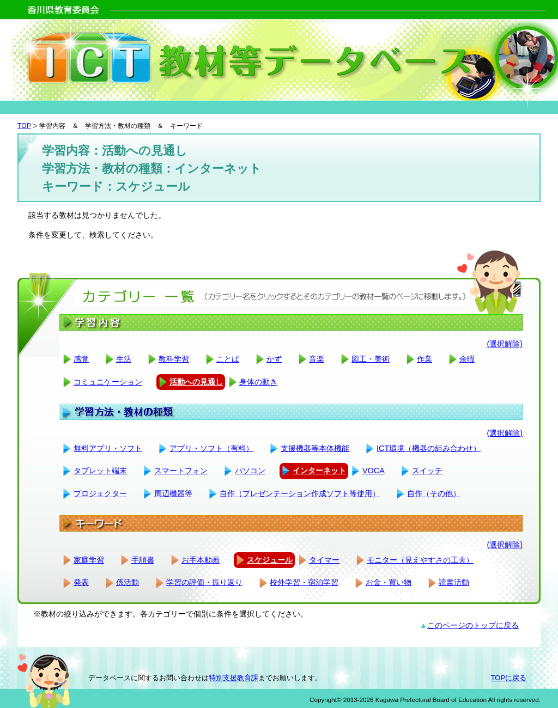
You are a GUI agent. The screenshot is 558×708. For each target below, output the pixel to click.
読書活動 (454, 582)
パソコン (250, 470)
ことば (227, 359)
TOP (24, 126)
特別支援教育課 (233, 678)
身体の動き (258, 381)
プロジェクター (100, 493)
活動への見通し (196, 381)
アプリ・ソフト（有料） (211, 448)
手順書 (142, 560)
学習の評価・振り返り (204, 582)
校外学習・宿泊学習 (304, 582)
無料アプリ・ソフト (108, 448)
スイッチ (427, 470)
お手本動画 (200, 560)
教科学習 (174, 359)
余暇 (467, 359)
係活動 (127, 582)
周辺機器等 (173, 493)
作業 (424, 359)
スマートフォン (181, 470)
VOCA (373, 470)
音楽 (316, 359)
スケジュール (270, 560)
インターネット (319, 470)
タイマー (324, 560)
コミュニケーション (108, 381)
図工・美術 (370, 359)
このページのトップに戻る (473, 625)
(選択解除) (505, 343)
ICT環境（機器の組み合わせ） (429, 448)
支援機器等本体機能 (315, 448)
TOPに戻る (508, 678)
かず (274, 359)
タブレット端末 (100, 470)
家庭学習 (89, 560)
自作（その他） (433, 493)
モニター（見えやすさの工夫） (420, 560)
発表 (81, 582)
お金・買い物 (388, 582)
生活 (123, 359)
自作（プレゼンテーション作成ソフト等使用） (300, 493)
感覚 (81, 359)
